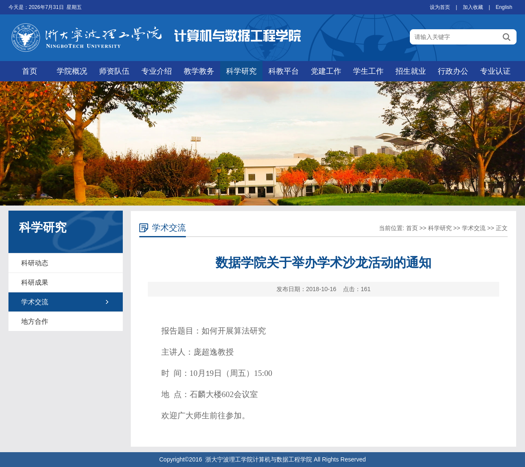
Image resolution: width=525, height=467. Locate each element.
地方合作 (34, 321)
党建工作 (326, 71)
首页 (29, 71)
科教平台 (283, 71)
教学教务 (199, 71)
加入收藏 (473, 7)
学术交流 (34, 302)
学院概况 (72, 71)
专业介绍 (156, 71)
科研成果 (34, 282)
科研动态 (34, 263)
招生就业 (410, 71)
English (504, 7)
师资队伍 (114, 71)
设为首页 (440, 7)
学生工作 (368, 71)
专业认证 (495, 71)
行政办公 (453, 71)
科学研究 (241, 71)
